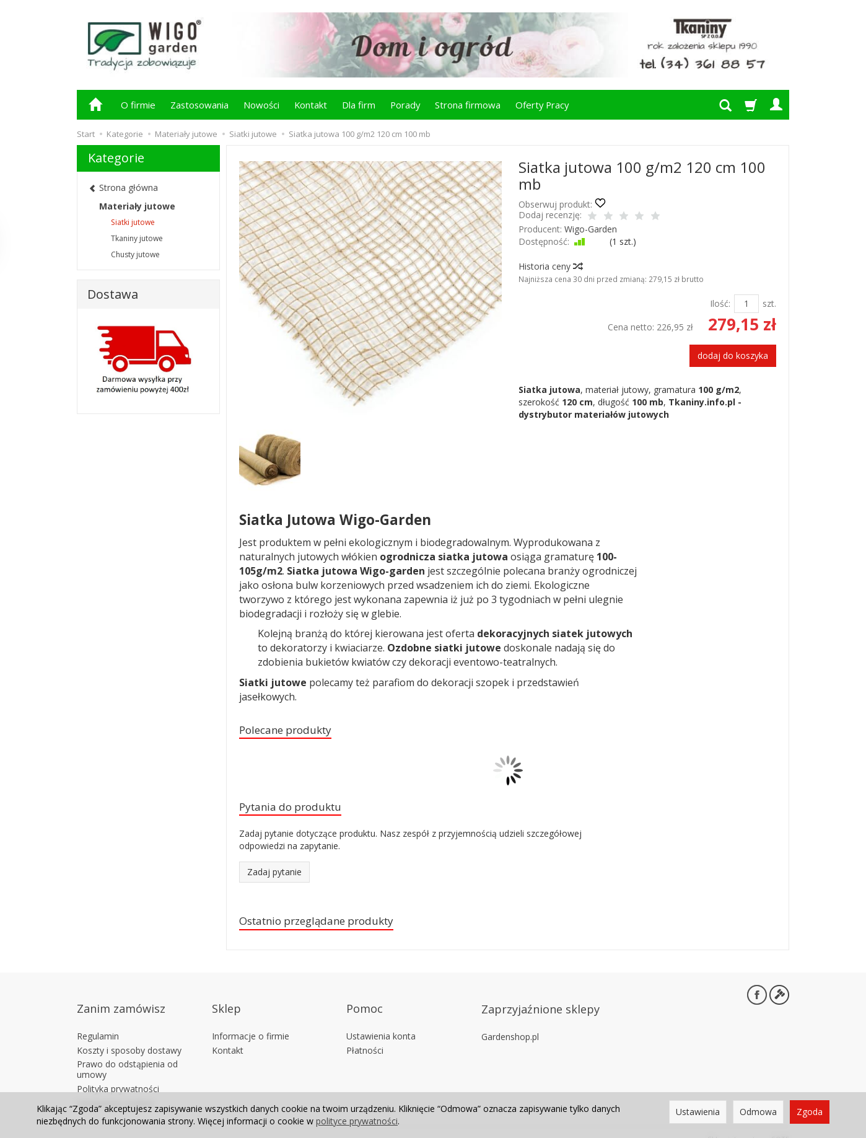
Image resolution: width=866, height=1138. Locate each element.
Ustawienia (698, 1112)
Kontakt (310, 105)
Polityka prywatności (118, 1076)
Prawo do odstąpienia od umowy (127, 1056)
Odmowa (758, 1112)
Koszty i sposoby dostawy (129, 1037)
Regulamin (98, 1023)
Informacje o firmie (250, 1023)
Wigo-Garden (590, 229)
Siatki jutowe (133, 222)
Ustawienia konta (381, 1023)
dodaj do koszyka (733, 355)
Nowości (261, 105)
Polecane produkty (292, 731)
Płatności (364, 1037)
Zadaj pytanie (274, 877)
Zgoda (810, 1112)
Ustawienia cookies (115, 1090)
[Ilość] (746, 303)
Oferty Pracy (542, 105)
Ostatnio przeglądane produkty (329, 927)
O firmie (138, 105)
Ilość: (720, 303)
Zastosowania (199, 105)
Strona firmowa (468, 105)
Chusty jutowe (135, 254)
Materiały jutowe (137, 206)
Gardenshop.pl (510, 1024)
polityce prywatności (357, 1121)
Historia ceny (550, 266)
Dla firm (358, 105)
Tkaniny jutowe (137, 238)
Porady (405, 105)
